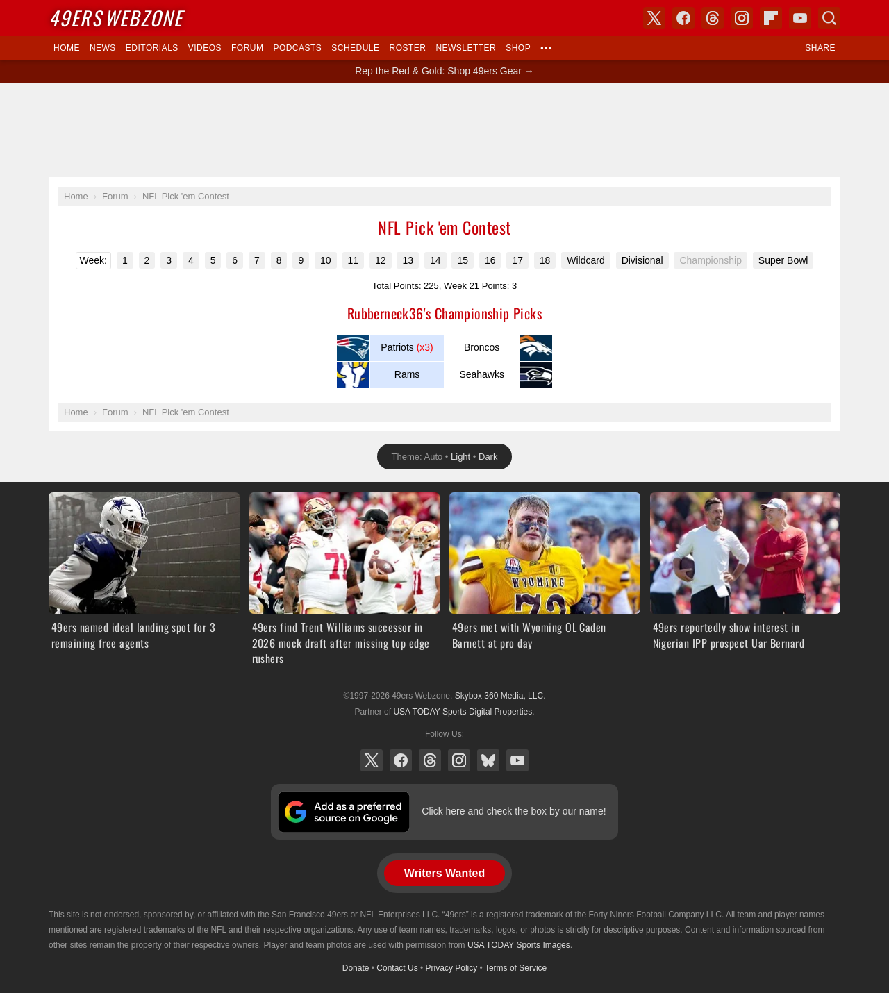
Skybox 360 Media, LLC (499, 696)
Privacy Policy (452, 968)
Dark (488, 456)
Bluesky (488, 760)
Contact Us (396, 968)
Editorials (152, 48)
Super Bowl (783, 260)
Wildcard (585, 260)
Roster (407, 48)
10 (325, 260)
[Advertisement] (444, 130)
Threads (430, 760)
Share (820, 48)
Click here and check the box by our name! (514, 811)
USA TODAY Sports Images (518, 945)
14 (435, 260)
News (103, 48)
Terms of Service (516, 968)
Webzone (116, 17)
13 (407, 260)
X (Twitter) (371, 760)
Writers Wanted (444, 873)
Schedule (355, 48)
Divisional (642, 260)
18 (545, 260)
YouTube (517, 760)
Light (460, 456)
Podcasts (297, 48)
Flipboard (771, 18)
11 (353, 260)
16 (490, 260)
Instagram (459, 760)
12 (380, 260)
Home (66, 48)
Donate (355, 968)
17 (517, 260)
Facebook (401, 760)
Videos (205, 48)
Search (829, 18)
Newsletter (465, 48)
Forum (247, 48)
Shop (518, 48)
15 (462, 260)
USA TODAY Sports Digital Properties (462, 712)
